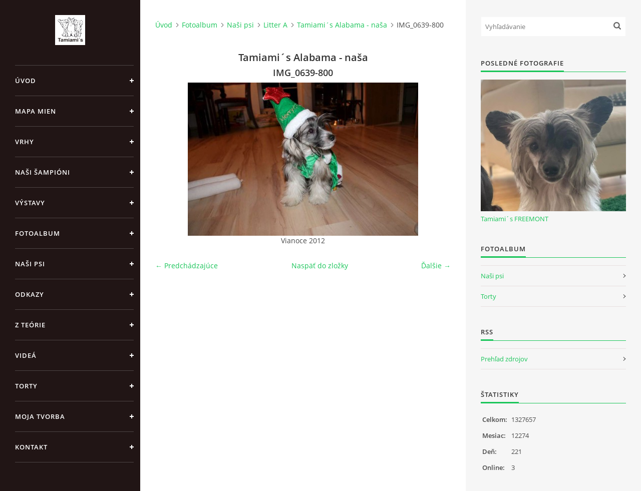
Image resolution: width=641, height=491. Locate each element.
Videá (26, 355)
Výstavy (30, 202)
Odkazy (29, 294)
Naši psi (30, 263)
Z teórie (30, 324)
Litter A (275, 25)
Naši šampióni (42, 172)
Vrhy (24, 141)
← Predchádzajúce (186, 265)
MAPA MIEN (35, 111)
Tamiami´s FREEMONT (514, 218)
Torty (26, 385)
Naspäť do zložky (319, 265)
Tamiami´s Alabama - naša (342, 25)
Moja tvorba (40, 416)
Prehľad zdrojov (504, 358)
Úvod (25, 80)
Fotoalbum (37, 233)
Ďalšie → (436, 265)
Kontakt (31, 446)
